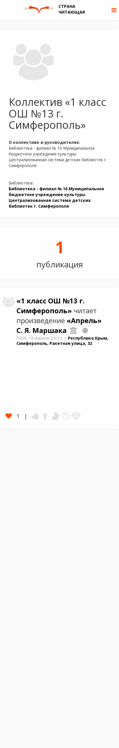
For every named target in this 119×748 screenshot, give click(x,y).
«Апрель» (84, 320)
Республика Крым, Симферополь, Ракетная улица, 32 (62, 340)
